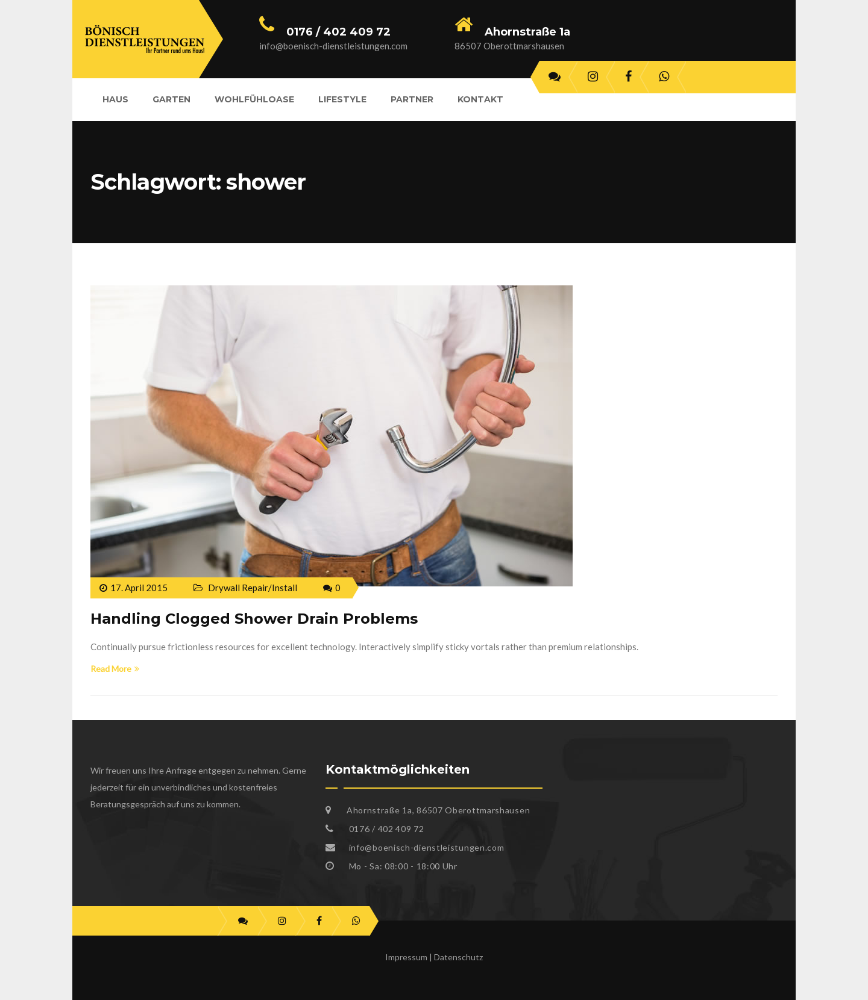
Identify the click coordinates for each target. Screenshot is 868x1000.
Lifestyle (342, 99)
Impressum (406, 957)
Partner (412, 99)
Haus (115, 99)
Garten (171, 99)
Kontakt (480, 99)
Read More (114, 668)
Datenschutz (458, 957)
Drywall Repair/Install (252, 587)
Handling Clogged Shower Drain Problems (254, 618)
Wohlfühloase (254, 99)
